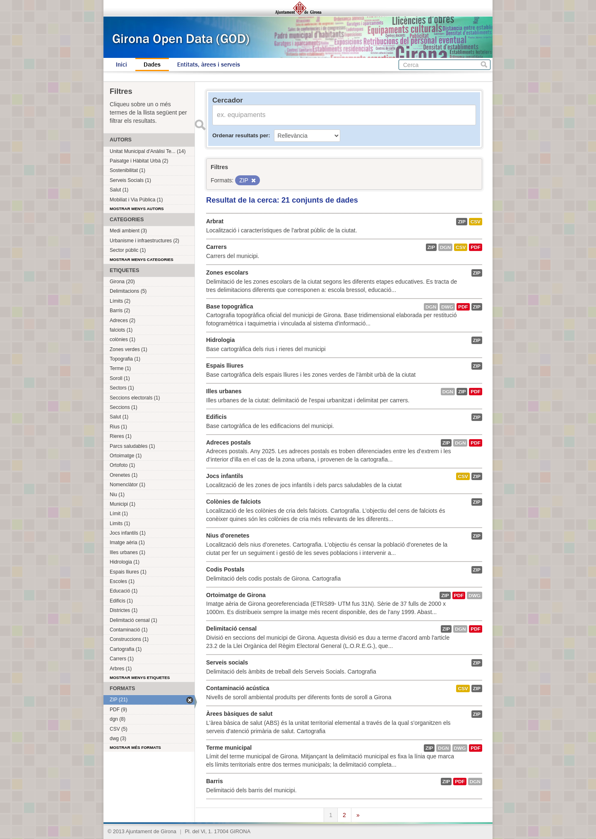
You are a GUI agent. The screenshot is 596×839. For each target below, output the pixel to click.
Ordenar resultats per (240, 135)
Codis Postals (225, 569)
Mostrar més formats (135, 747)
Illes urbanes (224, 391)
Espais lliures (224, 365)
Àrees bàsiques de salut (239, 713)
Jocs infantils (224, 476)
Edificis (216, 417)
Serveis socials (227, 662)
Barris (214, 781)
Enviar (200, 125)
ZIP (461, 222)
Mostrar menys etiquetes (140, 677)
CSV (476, 222)
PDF (476, 247)
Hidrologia (220, 340)
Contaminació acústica (237, 688)
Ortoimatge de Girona (236, 595)
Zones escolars (227, 272)
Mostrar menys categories (141, 259)
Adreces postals (228, 442)
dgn (445, 247)
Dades (152, 64)
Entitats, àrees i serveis (208, 64)
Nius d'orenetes (227, 535)
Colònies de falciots (233, 501)
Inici (121, 64)
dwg (447, 307)
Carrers (216, 247)
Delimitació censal (231, 628)
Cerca (484, 64)
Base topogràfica (229, 306)
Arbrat (214, 221)
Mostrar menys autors (137, 208)
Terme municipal (229, 747)
